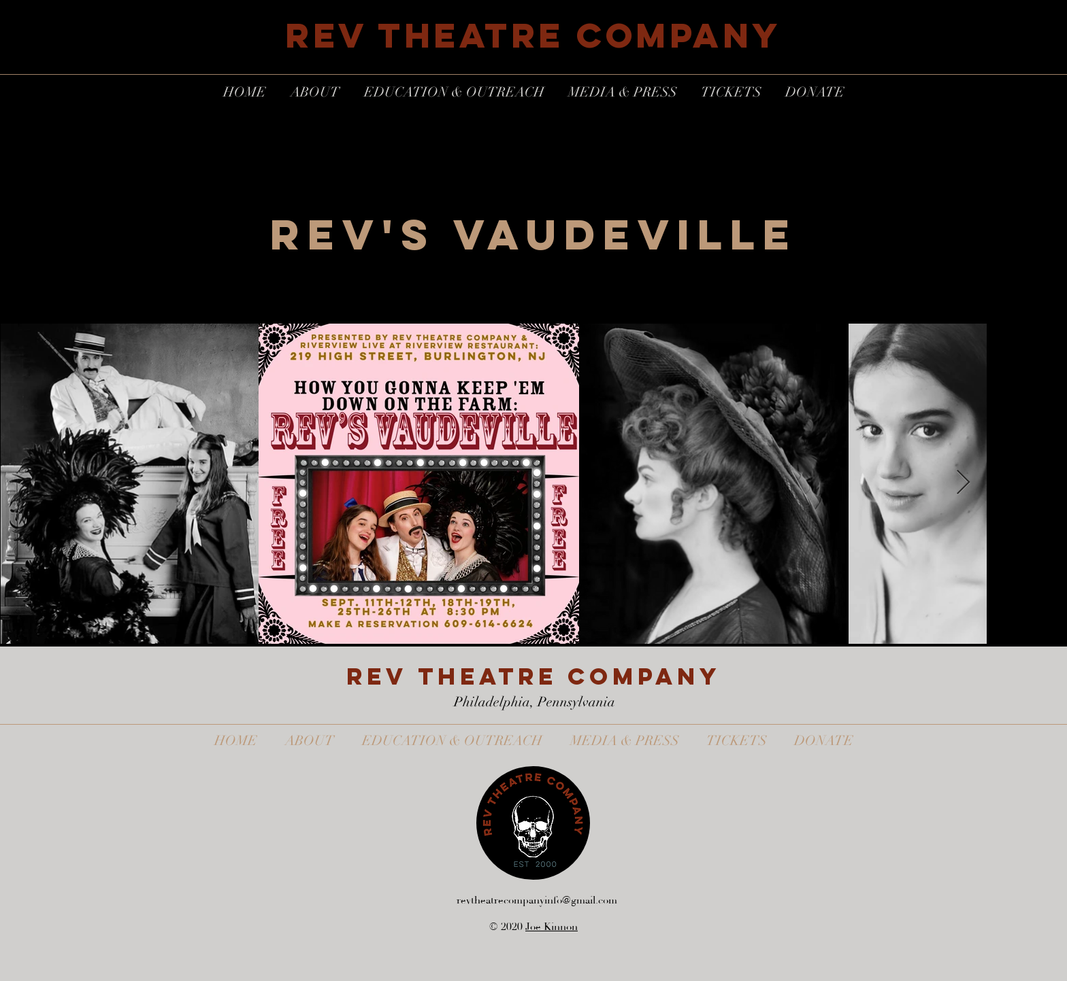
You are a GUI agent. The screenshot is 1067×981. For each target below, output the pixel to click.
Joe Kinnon (551, 926)
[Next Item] (963, 483)
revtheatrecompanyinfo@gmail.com (537, 900)
